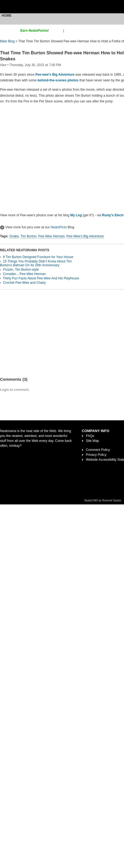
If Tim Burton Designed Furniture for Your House (38, 257)
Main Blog (7, 41)
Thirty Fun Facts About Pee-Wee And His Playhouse (41, 278)
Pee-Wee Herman (51, 236)
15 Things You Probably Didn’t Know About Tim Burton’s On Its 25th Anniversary (36, 263)
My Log (76, 215)
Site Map (92, 441)
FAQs (90, 436)
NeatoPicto (59, 227)
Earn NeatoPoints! (34, 30)
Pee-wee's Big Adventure (54, 74)
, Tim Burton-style (21, 269)
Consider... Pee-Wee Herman (24, 274)
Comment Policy (98, 450)
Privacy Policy (96, 455)
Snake (14, 236)
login (68, 30)
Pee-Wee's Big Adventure (85, 236)
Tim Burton (28, 236)
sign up (57, 30)
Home (7, 15)
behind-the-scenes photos (58, 80)
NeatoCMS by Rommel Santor (103, 500)
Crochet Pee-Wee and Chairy (24, 283)
